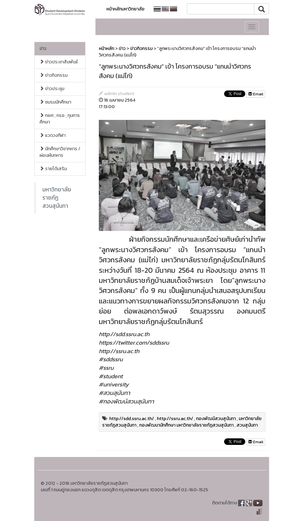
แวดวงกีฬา (52, 135)
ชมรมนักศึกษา (55, 102)
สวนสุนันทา (247, 425)
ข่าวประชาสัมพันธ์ (58, 61)
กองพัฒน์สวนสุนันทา (216, 418)
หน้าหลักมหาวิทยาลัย (125, 9)
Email (255, 94)
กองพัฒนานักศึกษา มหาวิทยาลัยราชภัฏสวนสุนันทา (186, 425)
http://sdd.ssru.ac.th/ (131, 418)
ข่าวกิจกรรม (53, 75)
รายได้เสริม (53, 168)
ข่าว (42, 48)
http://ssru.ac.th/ (175, 418)
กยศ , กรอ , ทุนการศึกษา (59, 118)
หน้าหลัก (106, 48)
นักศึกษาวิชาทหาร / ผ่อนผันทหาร (59, 152)
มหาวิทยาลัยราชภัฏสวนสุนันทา (56, 197)
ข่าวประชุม (51, 88)
